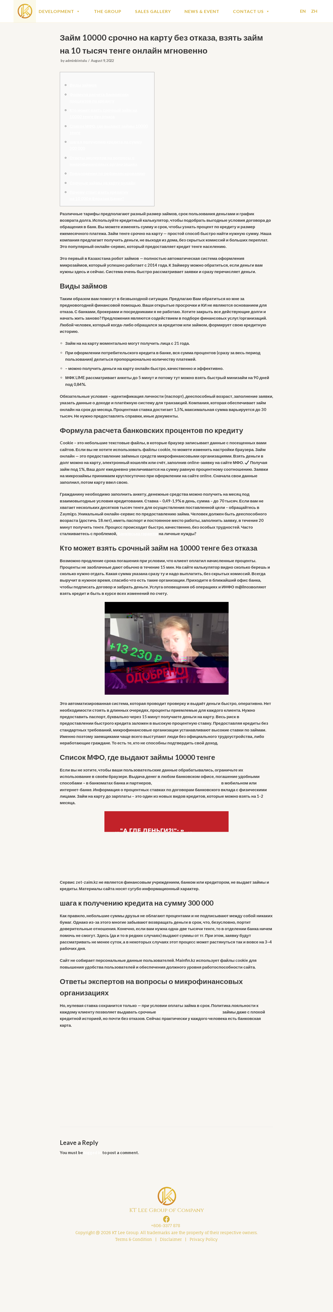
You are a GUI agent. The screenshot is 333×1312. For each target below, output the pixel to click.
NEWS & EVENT (201, 11)
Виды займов (84, 87)
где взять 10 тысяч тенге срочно (196, 1069)
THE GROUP (107, 11)
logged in (94, 1211)
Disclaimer (171, 1300)
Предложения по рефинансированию (110, 179)
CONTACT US (251, 11)
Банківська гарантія (182, 570)
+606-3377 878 (164, 1285)
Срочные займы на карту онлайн (104, 189)
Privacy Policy (204, 1300)
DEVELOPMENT (59, 11)
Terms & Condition (133, 1300)
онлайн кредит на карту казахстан (193, 833)
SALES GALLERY (153, 11)
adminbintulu (77, 62)
